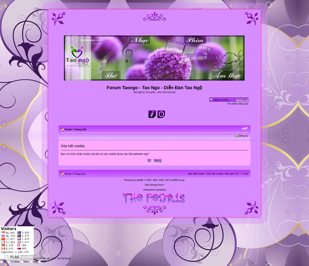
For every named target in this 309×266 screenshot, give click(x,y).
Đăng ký (243, 135)
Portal (68, 129)
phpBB (139, 180)
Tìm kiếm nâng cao (237, 103)
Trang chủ (80, 129)
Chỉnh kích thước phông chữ (245, 128)
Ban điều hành (196, 173)
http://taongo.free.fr (154, 185)
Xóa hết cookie (215, 173)
